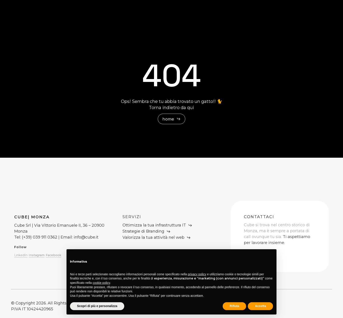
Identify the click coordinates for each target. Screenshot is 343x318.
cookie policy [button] (101, 282)
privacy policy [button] (197, 274)
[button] (171, 119)
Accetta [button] (260, 306)
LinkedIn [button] (21, 255)
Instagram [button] (37, 255)
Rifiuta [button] (234, 306)
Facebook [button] (53, 255)
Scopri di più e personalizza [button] (97, 306)
